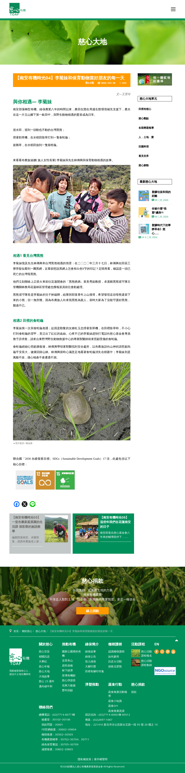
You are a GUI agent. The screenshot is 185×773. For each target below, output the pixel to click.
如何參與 (113, 656)
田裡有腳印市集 (94, 671)
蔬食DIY (113, 705)
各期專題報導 (146, 127)
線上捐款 (92, 611)
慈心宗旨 (44, 651)
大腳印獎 (90, 666)
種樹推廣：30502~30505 (56, 734)
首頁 (16, 631)
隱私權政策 (84, 759)
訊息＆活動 (115, 661)
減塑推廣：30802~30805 (56, 749)
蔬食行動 (115, 684)
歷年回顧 (67, 690)
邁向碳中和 (45, 686)
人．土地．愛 (146, 137)
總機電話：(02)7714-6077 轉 (57, 714)
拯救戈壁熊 (115, 666)
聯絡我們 (46, 707)
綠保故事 (90, 651)
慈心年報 (44, 666)
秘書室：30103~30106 (54, 719)
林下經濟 (67, 670)
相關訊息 (44, 656)
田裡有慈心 (145, 109)
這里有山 (67, 660)
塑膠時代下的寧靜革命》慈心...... (161, 229)
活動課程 (138, 644)
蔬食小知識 (115, 701)
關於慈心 (27, 631)
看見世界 (144, 156)
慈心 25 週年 (46, 681)
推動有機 (69, 644)
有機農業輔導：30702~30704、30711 (64, 739)
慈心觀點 (144, 118)
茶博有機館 (69, 675)
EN (156, 644)
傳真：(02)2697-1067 (98, 719)
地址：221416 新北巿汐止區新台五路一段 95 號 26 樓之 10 (121, 724)
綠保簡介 (92, 644)
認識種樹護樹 (116, 651)
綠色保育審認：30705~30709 (58, 744)
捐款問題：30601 (51, 724)
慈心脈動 (144, 165)
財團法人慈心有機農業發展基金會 (19, 658)
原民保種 (67, 665)
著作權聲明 (100, 759)
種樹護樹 (115, 644)
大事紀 (43, 661)
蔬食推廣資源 (116, 711)
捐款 (134, 692)
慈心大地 (41, 631)
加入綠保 (90, 661)
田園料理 (144, 146)
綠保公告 (90, 656)
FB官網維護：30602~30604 (57, 729)
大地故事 (44, 676)
